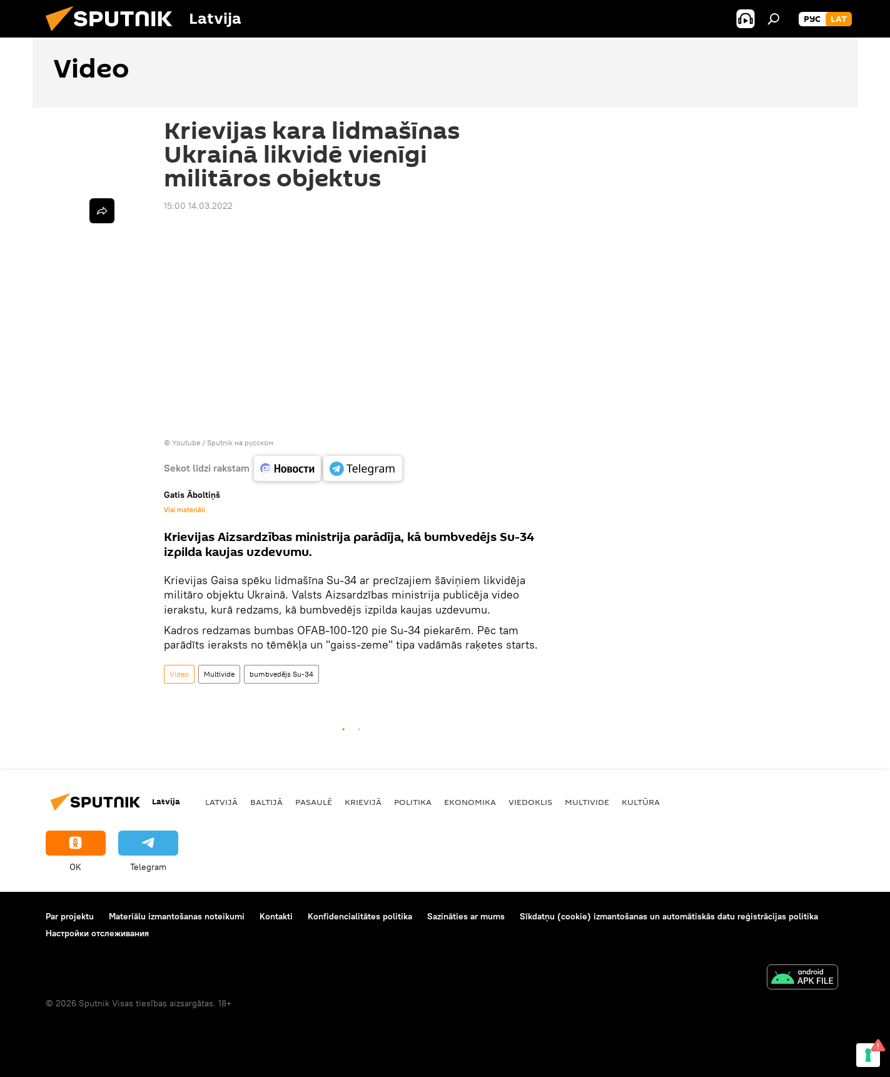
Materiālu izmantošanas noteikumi (177, 916)
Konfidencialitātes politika (360, 916)
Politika (413, 801)
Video (179, 674)
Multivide (219, 674)
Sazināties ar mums (466, 916)
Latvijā (221, 801)
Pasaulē (313, 801)
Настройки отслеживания (97, 933)
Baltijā (266, 801)
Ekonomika (470, 801)
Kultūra (641, 801)
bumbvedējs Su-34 (281, 674)
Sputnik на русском (240, 442)
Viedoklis (530, 801)
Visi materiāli (184, 509)
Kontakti (276, 916)
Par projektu (70, 916)
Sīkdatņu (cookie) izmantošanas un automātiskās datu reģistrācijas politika (669, 916)
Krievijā (363, 801)
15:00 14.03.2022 (198, 205)
